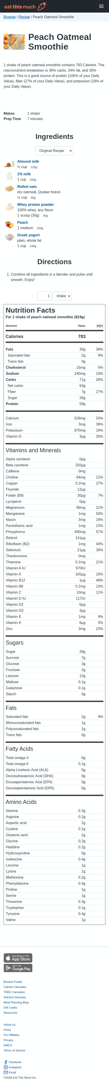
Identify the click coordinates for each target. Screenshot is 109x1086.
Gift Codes (10, 1007)
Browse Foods (13, 981)
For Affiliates (11, 1035)
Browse (10, 17)
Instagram (13, 1067)
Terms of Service (14, 1050)
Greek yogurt (28, 235)
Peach (22, 222)
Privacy (8, 1040)
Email (10, 1072)
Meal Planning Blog (16, 1002)
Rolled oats (27, 187)
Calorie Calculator (15, 987)
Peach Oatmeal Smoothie (59, 41)
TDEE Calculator (14, 992)
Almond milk (28, 161)
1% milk (24, 174)
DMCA (8, 1045)
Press (7, 1029)
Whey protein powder (35, 204)
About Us (10, 1024)
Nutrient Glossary (15, 997)
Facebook (12, 1062)
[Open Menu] (101, 6)
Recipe (24, 17)
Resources (10, 1012)
